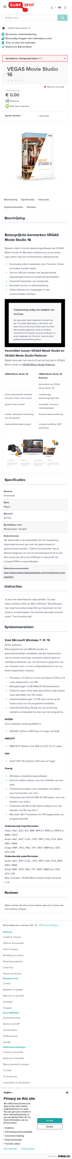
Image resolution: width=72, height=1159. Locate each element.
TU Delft (7, 1070)
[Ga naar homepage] (29, 7)
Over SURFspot (11, 1013)
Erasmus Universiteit (13, 1052)
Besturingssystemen (13, 961)
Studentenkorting (11, 1017)
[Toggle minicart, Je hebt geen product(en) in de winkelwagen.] (65, 7)
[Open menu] (5, 6)
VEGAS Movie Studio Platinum (38, 364)
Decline (49, 1126)
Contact (7, 983)
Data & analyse (10, 949)
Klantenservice (10, 978)
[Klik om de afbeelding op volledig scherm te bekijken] (34, 157)
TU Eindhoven (10, 1076)
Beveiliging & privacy (13, 955)
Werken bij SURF (11, 1024)
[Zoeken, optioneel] (30, 18)
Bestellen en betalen (13, 989)
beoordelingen (49, 925)
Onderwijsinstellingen (14, 1047)
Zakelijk (7, 1042)
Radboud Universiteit (13, 1058)
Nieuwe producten (12, 973)
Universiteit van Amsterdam (16, 1082)
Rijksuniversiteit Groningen (16, 1064)
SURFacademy (10, 1036)
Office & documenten (13, 943)
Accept (49, 1120)
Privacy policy (28, 1149)
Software (7, 932)
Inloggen (7, 1007)
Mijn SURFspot (53, 7)
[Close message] (64, 58)
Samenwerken (10, 1030)
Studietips (8, 1001)
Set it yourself (10, 1149)
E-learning (8, 967)
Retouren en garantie (13, 995)
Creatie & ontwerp (12, 937)
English (59, 7)
